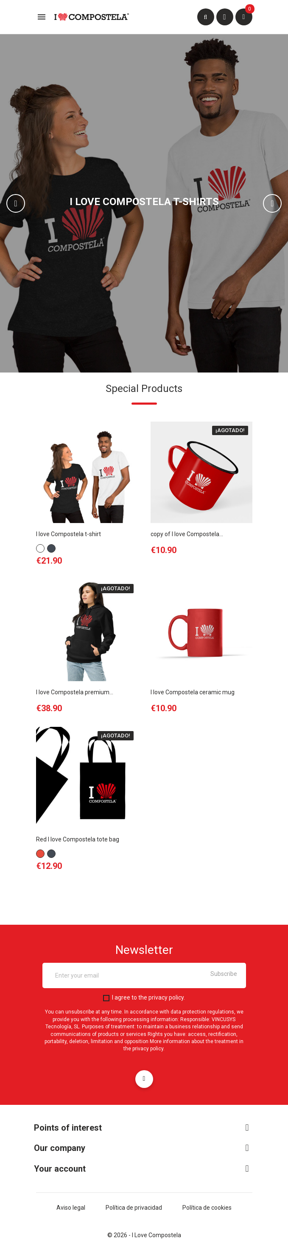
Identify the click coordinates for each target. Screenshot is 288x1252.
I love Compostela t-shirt (68, 534)
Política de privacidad (134, 1207)
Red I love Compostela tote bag (77, 839)
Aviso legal (70, 1207)
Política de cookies (207, 1207)
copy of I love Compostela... (187, 534)
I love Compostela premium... (74, 692)
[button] (21, 203)
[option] (144, 203)
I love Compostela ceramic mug (193, 692)
